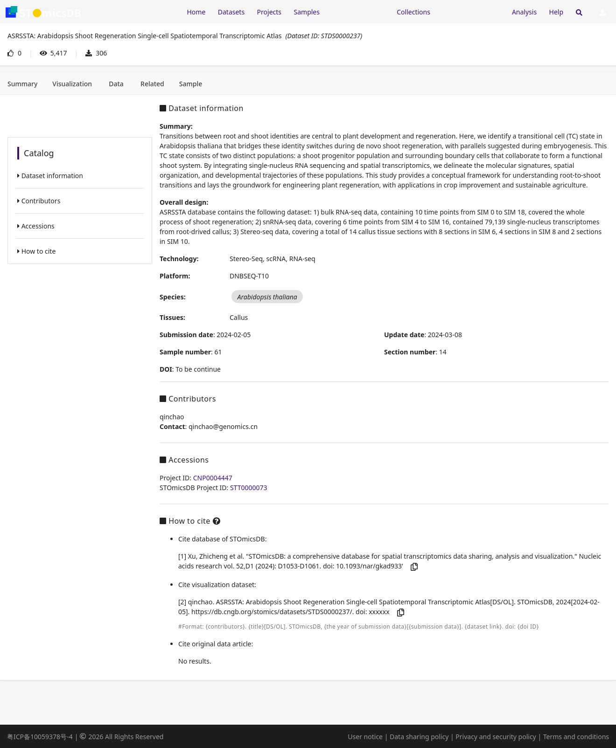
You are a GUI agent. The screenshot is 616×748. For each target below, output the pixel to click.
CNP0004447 (212, 477)
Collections (413, 11)
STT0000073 (248, 487)
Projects (269, 11)
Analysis (524, 11)
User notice (365, 736)
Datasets (231, 11)
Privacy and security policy (495, 736)
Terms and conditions (576, 736)
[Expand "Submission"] (470, 11)
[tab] (22, 84)
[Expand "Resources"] (358, 11)
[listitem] (80, 175)
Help (556, 11)
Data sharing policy (419, 736)
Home (196, 11)
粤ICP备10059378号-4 (40, 736)
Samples (307, 11)
